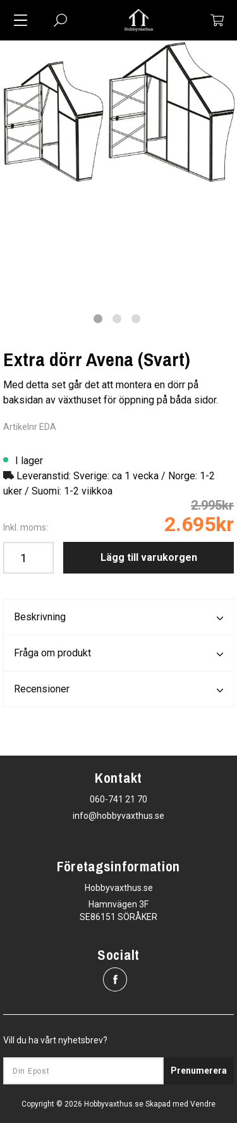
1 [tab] (98, 318)
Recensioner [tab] (118, 690)
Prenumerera (199, 1070)
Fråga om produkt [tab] (118, 654)
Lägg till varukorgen (148, 557)
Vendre (203, 1104)
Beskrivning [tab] (118, 618)
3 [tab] (135, 318)
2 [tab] (116, 318)
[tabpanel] (118, 111)
